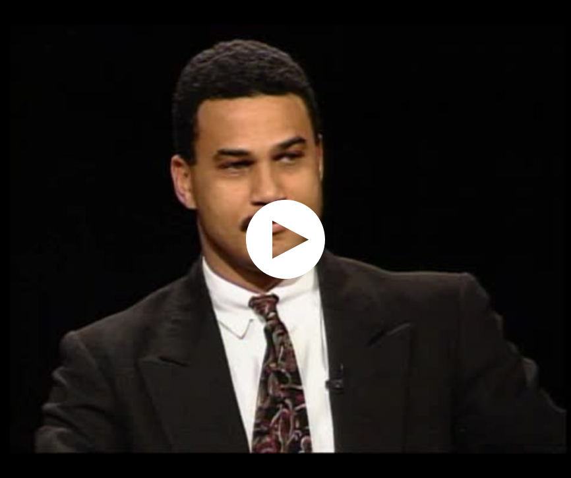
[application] (285, 239)
